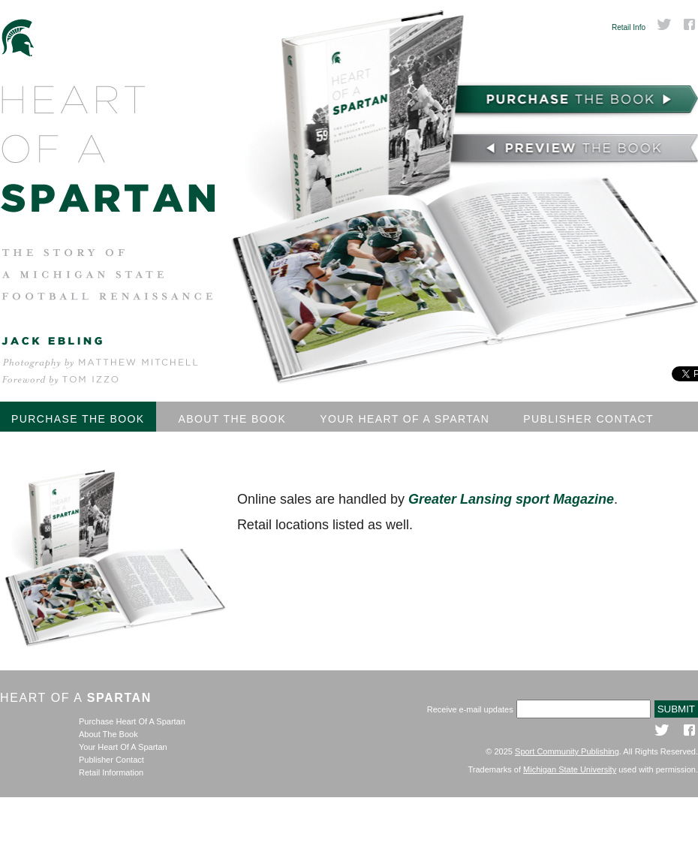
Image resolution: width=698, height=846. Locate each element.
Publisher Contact (588, 419)
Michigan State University (569, 769)
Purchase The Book (78, 419)
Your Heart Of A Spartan (404, 419)
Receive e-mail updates (470, 709)
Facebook (690, 24)
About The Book (233, 419)
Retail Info (628, 27)
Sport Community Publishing (567, 751)
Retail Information (111, 772)
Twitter (664, 24)
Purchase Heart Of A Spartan (132, 721)
